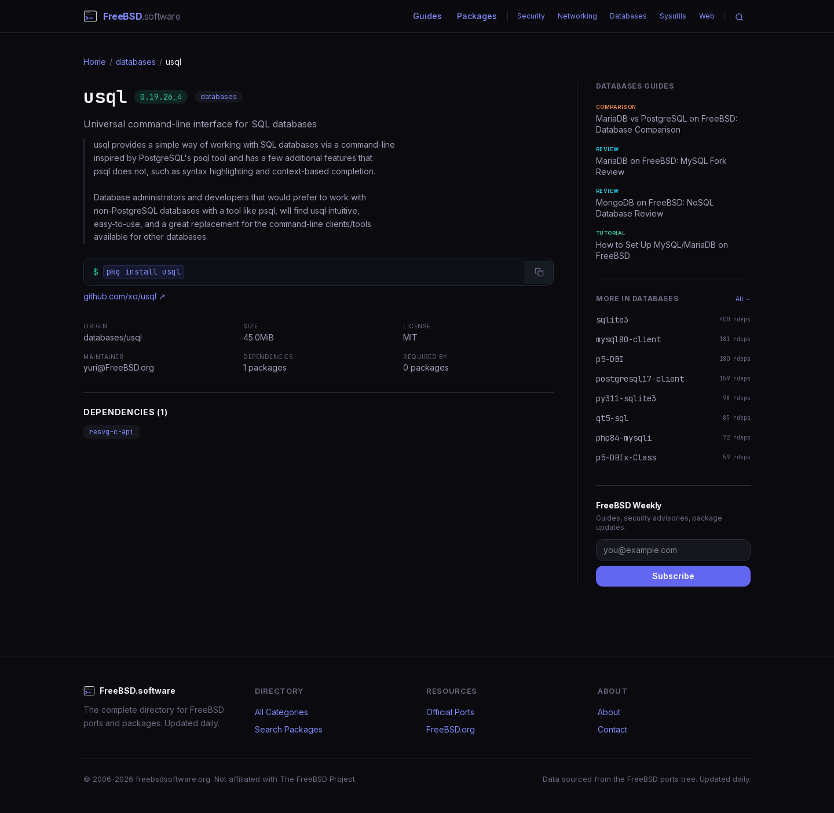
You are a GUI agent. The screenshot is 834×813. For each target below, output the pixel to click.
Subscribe (673, 576)
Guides (427, 16)
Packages (477, 16)
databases (136, 62)
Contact (612, 729)
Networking (577, 16)
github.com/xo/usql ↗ (124, 296)
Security (531, 16)
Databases (628, 16)
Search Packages (289, 729)
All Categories (281, 712)
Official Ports (450, 712)
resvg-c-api (111, 432)
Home (94, 62)
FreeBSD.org (450, 729)
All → (743, 298)
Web (707, 16)
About (609, 712)
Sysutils (673, 16)
